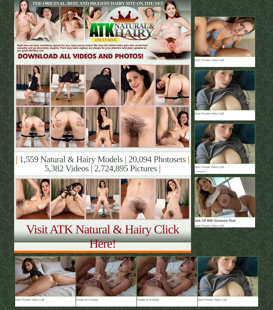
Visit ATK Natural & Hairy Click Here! (102, 236)
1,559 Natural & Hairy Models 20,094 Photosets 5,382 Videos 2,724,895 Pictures (102, 164)
